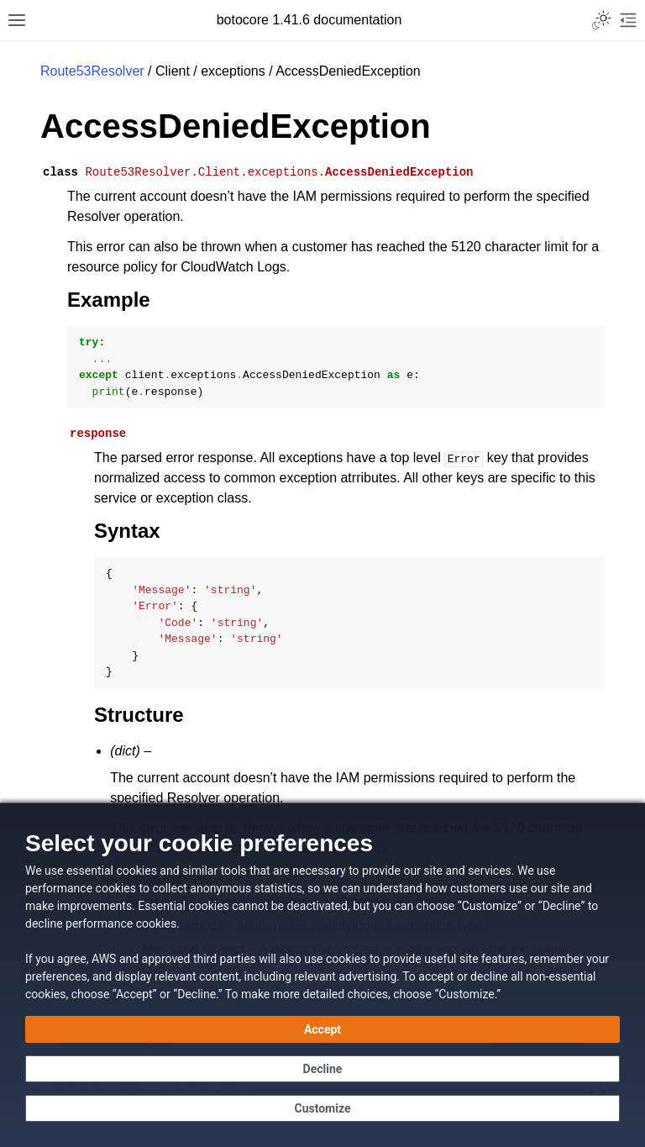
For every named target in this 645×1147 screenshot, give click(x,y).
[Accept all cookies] (322, 1029)
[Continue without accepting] (322, 1068)
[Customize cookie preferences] (322, 1108)
